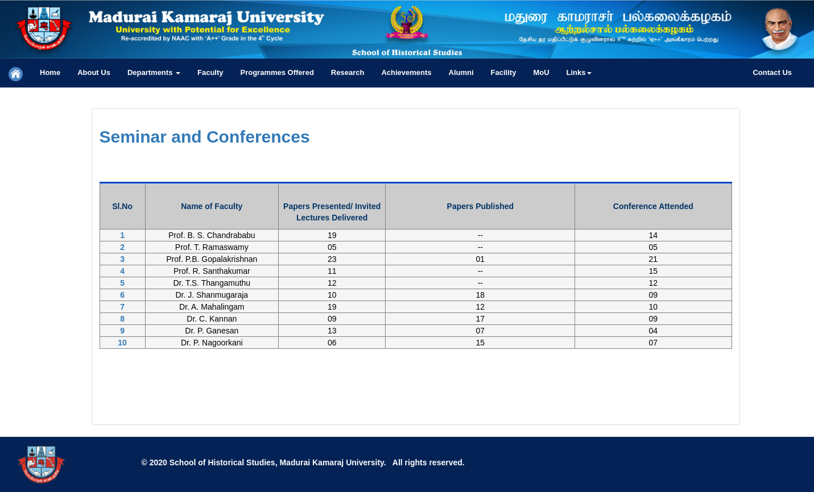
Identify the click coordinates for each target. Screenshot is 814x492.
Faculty (210, 72)
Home (50, 72)
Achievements (406, 72)
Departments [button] (153, 72)
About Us (93, 72)
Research (348, 72)
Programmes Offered (277, 72)
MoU (541, 72)
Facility (504, 72)
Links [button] (579, 72)
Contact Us (772, 72)
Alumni (461, 72)
